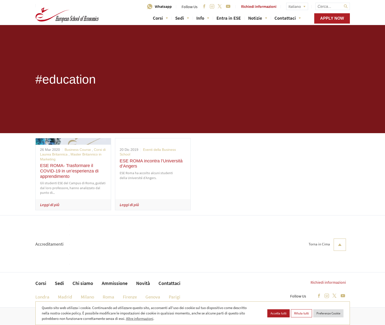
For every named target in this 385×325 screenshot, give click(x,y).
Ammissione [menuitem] (115, 283)
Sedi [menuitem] (59, 283)
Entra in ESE (228, 18)
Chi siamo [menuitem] (82, 283)
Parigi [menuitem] (174, 297)
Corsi (160, 18)
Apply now (332, 18)
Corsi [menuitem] (40, 283)
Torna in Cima (327, 245)
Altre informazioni (139, 318)
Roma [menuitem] (108, 297)
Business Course (78, 150)
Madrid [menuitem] (65, 297)
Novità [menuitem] (143, 283)
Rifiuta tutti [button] (301, 313)
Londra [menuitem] (42, 297)
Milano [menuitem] (87, 297)
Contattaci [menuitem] (169, 283)
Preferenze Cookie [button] (328, 313)
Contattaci (287, 18)
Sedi (182, 18)
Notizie (257, 18)
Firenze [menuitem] (130, 297)
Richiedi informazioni (258, 6)
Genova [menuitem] (152, 297)
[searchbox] (332, 6)
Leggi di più (49, 204)
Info (202, 18)
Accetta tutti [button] (278, 313)
